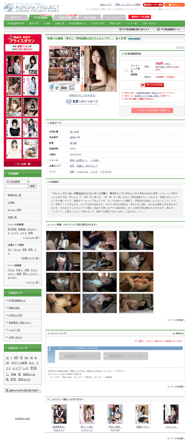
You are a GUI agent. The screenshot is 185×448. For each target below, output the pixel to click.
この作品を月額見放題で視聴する (152, 110)
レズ (25, 368)
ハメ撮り (94, 160)
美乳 (30, 249)
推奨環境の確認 (143, 93)
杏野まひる (24, 379)
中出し (19, 270)
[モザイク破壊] (19, 362)
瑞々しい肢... (87, 426)
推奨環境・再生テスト (20, 322)
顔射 (72, 171)
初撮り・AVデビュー (87, 166)
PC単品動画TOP (16, 23)
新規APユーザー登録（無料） (147, 96)
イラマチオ (105, 171)
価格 (146, 66)
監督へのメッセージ (85, 101)
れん (31, 362)
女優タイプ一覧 (30, 258)
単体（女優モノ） (79, 160)
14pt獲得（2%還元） (166, 77)
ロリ (10, 249)
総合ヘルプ (106, 4)
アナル (11, 270)
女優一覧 (59, 23)
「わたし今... (171, 426)
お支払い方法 (98, 23)
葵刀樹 (73, 143)
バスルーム (82, 171)
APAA (73, 137)
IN (31, 357)
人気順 (46, 23)
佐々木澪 (74, 131)
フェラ (94, 171)
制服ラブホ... (143, 426)
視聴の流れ (115, 23)
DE (26, 357)
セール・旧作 (14, 209)
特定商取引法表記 (22, 419)
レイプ (15, 233)
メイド (23, 233)
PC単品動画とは (77, 23)
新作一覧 (33, 23)
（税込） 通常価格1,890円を (167, 67)
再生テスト (156, 93)
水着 (27, 270)
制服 (13, 374)
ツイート (180, 47)
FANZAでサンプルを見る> (82, 95)
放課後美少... (59, 426)
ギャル (17, 249)
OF (7, 362)
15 (7, 357)
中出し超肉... (115, 426)
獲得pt (147, 77)
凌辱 (30, 233)
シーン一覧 (32, 282)
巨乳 (72, 166)
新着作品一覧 (14, 195)
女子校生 (12, 229)
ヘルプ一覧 (131, 23)
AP (16, 357)
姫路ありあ (29, 374)
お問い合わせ (149, 23)
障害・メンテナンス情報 (127, 4)
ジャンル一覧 (31, 237)
